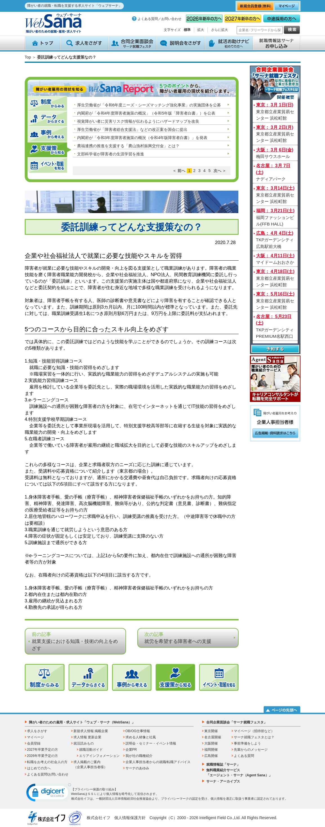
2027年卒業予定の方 (42, 750)
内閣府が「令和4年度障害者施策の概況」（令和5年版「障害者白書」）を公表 (146, 113)
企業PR (131, 750)
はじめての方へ (39, 768)
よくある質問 (244, 756)
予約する (275, 349)
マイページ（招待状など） (254, 731)
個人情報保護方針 (130, 817)
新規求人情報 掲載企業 (90, 731)
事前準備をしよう (247, 743)
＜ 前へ (178, 170)
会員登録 (34, 743)
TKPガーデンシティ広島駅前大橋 (275, 240)
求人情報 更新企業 (87, 737)
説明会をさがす (180, 43)
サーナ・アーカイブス (223, 781)
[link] (48, 793)
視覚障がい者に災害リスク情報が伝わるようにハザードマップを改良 (138, 121)
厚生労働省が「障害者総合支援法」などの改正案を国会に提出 (132, 129)
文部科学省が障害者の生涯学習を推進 (110, 154)
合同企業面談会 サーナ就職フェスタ (132, 43)
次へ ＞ (220, 170)
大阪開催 (211, 743)
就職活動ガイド (91, 750)
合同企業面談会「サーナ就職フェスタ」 (236, 722)
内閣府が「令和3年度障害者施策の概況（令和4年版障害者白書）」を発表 (142, 137)
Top (28, 57)
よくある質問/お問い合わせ (47, 774)
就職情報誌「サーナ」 (223, 764)
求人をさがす (84, 43)
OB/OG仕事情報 (137, 731)
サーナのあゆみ (137, 768)
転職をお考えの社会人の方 (47, 762)
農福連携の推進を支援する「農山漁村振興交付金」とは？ (128, 146)
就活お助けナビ (229, 43)
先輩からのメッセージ (251, 750)
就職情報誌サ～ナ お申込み (277, 43)
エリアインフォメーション (99, 756)
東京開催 (211, 731)
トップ (42, 43)
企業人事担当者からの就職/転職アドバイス (157, 762)
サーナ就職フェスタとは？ (254, 737)
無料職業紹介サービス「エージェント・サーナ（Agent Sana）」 (239, 772)
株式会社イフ (98, 817)
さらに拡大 (219, 30)
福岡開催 (211, 750)
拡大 (200, 30)
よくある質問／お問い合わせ (159, 19)
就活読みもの (83, 743)
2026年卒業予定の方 (42, 756)
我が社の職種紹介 (139, 756)
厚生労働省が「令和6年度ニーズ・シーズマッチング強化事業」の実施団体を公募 (149, 105)
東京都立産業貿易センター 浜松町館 (275, 111)
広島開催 (211, 756)
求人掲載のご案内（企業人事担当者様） (90, 764)
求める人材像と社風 (140, 737)
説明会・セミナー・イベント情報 (150, 743)
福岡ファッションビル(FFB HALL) (275, 217)
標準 (187, 30)
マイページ (35, 737)
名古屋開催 (212, 737)
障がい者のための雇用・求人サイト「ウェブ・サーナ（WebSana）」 (82, 722)
